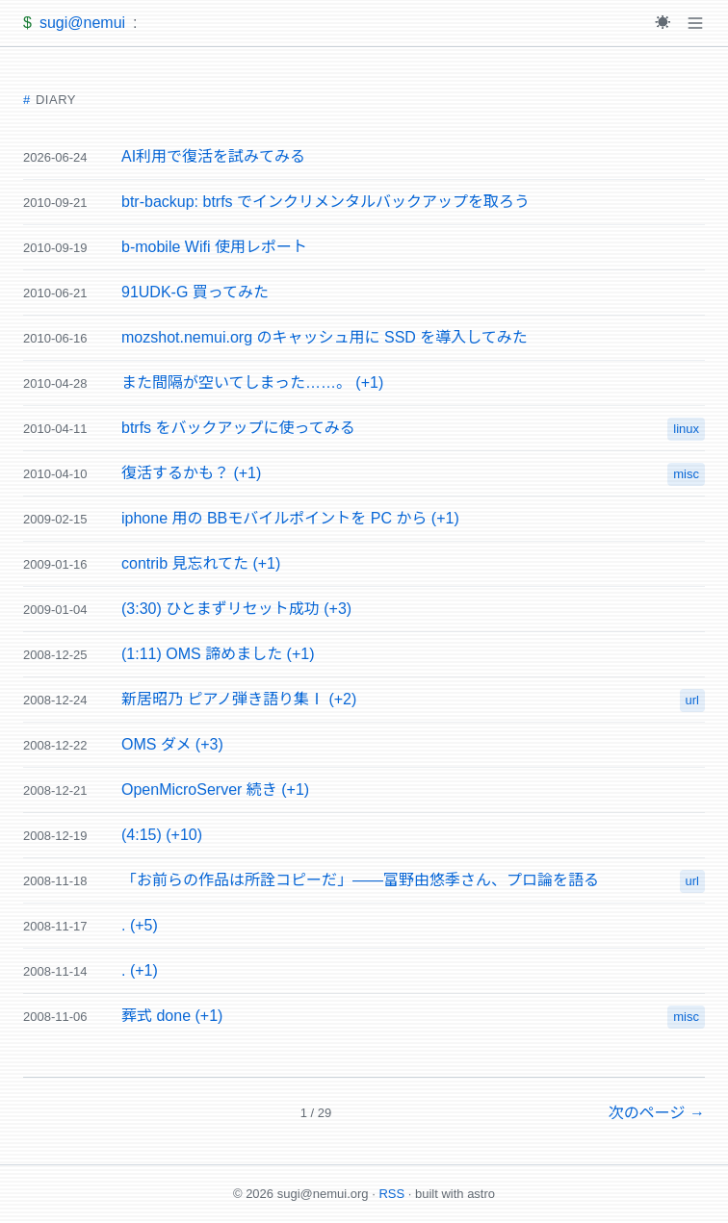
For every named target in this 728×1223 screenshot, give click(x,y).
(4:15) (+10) (161, 835)
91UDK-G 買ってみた (195, 292)
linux (686, 428)
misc (686, 474)
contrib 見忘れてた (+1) (200, 563)
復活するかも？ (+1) (191, 473)
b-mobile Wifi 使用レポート (214, 247)
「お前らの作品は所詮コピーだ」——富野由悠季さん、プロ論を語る (360, 880)
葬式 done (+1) (171, 1015)
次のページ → (657, 1113)
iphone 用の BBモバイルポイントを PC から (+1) (290, 518)
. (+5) (139, 925)
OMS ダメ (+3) (172, 744)
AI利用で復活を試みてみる (213, 156)
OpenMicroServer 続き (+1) (215, 789)
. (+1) (139, 970)
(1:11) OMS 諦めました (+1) (217, 654)
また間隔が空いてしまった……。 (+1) (252, 382)
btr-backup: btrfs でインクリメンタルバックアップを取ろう (325, 201)
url (692, 700)
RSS (391, 1193)
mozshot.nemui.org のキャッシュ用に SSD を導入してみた (324, 337)
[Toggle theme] (662, 23)
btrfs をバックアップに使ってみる (238, 428)
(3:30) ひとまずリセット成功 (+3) (236, 608)
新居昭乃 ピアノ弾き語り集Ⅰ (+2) (238, 699)
